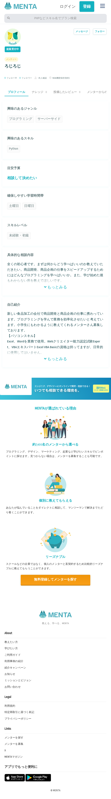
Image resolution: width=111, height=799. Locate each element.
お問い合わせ (13, 686)
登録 (87, 6)
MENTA (56, 790)
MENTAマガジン (14, 756)
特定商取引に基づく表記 (19, 712)
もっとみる (55, 287)
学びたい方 (11, 648)
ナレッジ (39, 92)
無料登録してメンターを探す (55, 579)
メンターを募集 (14, 744)
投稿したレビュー (66, 92)
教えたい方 (11, 642)
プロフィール (16, 92)
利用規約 (10, 705)
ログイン (68, 6)
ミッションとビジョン (18, 680)
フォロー (100, 31)
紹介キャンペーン (15, 667)
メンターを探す (14, 737)
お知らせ (10, 674)
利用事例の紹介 (14, 661)
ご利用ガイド (13, 654)
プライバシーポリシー (18, 718)
